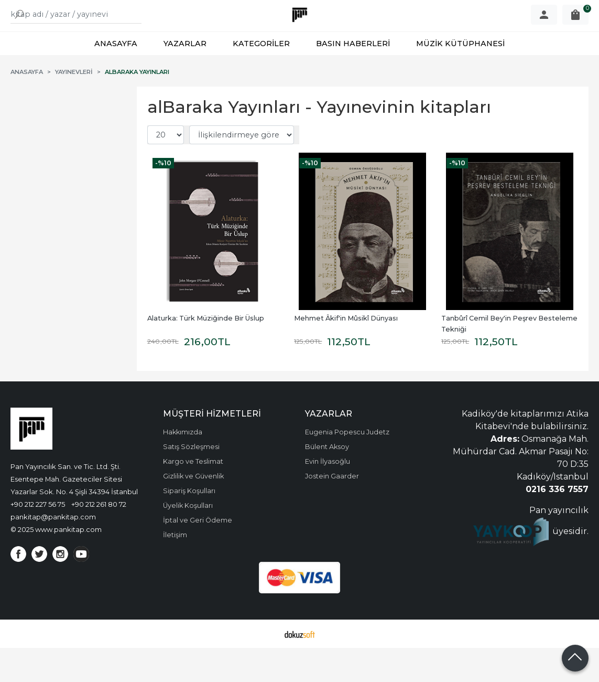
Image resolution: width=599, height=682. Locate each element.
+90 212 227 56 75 (37, 538)
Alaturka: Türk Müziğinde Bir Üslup (205, 352)
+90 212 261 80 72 (98, 538)
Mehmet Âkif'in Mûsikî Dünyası (346, 352)
